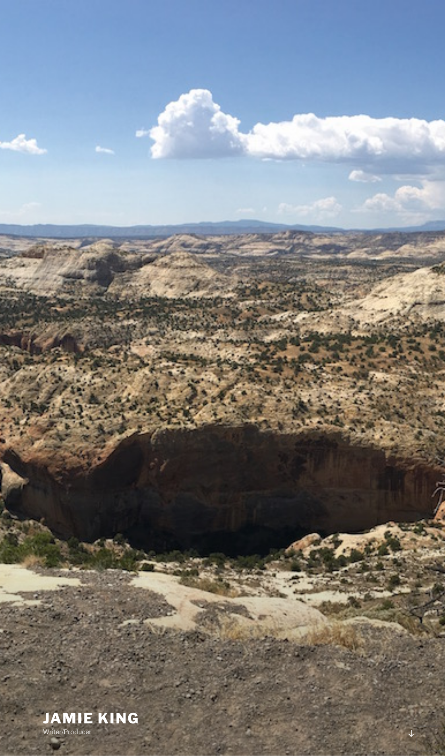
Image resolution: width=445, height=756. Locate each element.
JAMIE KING (91, 718)
